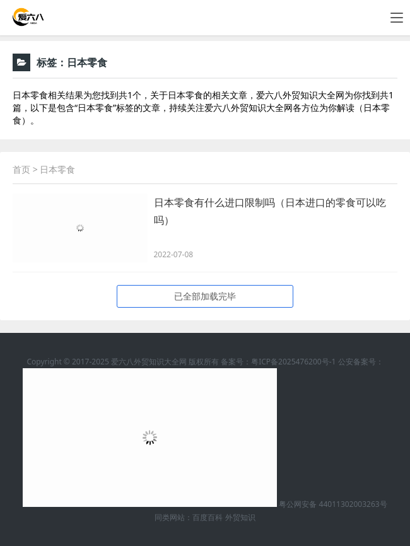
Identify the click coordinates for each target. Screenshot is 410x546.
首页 (21, 169)
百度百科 (207, 517)
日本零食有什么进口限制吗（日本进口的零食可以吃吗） (270, 211)
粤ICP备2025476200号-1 (293, 361)
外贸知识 (240, 517)
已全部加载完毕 (205, 296)
